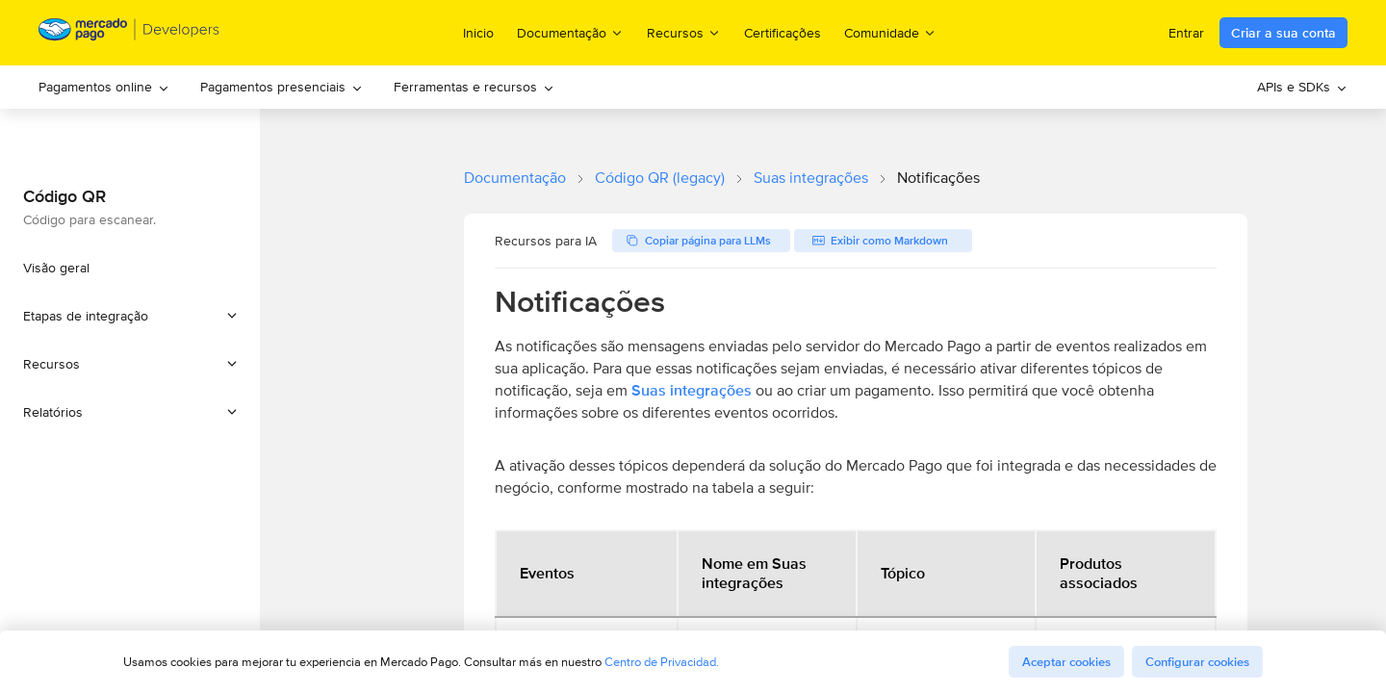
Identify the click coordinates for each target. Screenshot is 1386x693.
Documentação (515, 178)
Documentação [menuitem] (570, 32)
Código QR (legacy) (660, 178)
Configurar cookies (1197, 662)
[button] (130, 315)
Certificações (782, 32)
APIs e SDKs (1302, 86)
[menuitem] (103, 87)
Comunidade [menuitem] (890, 32)
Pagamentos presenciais (281, 86)
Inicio (478, 32)
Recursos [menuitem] (684, 32)
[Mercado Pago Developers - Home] (129, 33)
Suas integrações (811, 178)
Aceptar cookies (1066, 662)
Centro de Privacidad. (661, 662)
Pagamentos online (103, 86)
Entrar (1186, 32)
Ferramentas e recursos (474, 86)
